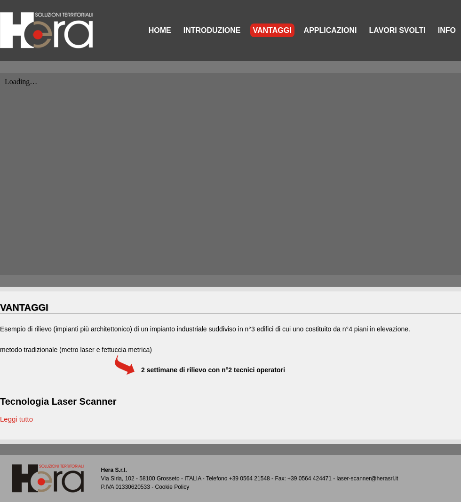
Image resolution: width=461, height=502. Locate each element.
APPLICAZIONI (330, 30)
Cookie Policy (172, 487)
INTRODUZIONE (212, 30)
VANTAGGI (272, 30)
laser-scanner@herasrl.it (367, 478)
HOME (160, 30)
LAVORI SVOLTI (397, 30)
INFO (447, 30)
